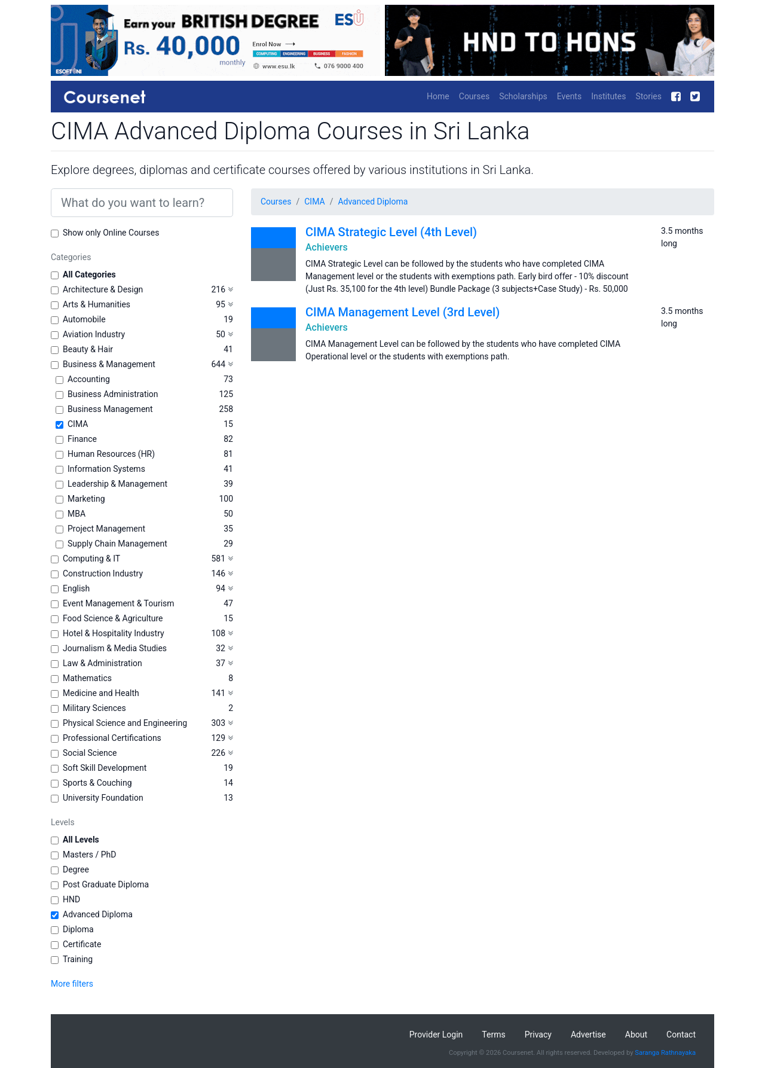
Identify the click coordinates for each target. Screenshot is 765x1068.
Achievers (326, 247)
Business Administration (113, 394)
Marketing (86, 499)
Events (569, 96)
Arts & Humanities (96, 304)
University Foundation (103, 797)
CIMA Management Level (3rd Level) (402, 312)
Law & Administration (102, 663)
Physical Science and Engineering (125, 723)
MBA (76, 513)
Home (438, 96)
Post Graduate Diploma (106, 884)
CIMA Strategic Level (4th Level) (391, 232)
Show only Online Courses (111, 232)
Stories (648, 96)
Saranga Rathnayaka (665, 1053)
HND (71, 899)
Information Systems (106, 469)
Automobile (84, 319)
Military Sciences (94, 708)
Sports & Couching (97, 783)
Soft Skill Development (104, 768)
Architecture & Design (103, 289)
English (76, 588)
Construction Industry (103, 573)
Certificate (82, 944)
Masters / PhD (90, 854)
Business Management (110, 409)
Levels (63, 822)
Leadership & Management (117, 484)
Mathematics (87, 678)
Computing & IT (91, 558)
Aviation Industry (94, 334)
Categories (71, 257)
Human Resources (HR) (111, 454)
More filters (72, 983)
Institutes (608, 96)
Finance (82, 439)
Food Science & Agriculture (113, 618)
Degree (76, 869)
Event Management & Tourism (119, 603)
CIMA (78, 424)
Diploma (78, 929)
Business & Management (109, 364)
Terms (493, 1034)
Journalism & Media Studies (115, 648)
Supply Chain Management (117, 543)
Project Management (106, 528)
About (636, 1034)
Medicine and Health (101, 693)
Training (78, 959)
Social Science (90, 753)
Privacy (538, 1034)
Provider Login (436, 1034)
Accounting (89, 379)
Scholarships (523, 96)
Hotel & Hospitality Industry (113, 633)
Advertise (588, 1034)
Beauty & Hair (88, 349)
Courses (474, 96)
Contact (681, 1034)
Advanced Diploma (98, 914)
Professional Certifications (112, 738)
